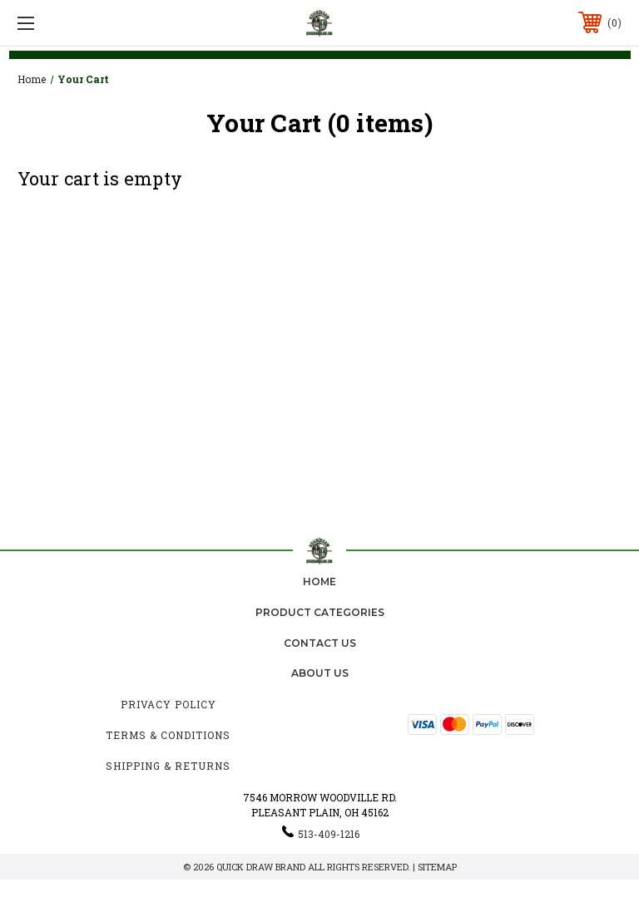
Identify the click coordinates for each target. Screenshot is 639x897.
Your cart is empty (100, 178)
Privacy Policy (168, 704)
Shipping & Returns (168, 765)
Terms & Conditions (168, 735)
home (319, 581)
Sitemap (437, 866)
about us (320, 673)
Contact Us (320, 643)
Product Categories (319, 612)
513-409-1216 (328, 833)
